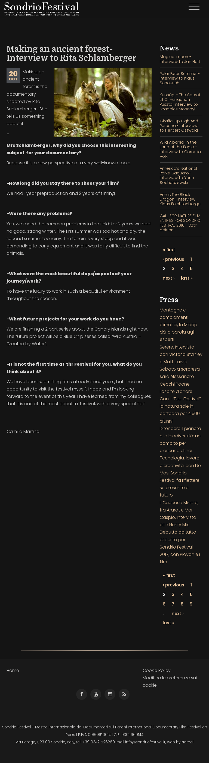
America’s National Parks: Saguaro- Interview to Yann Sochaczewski (178, 175)
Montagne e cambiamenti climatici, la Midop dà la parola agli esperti (178, 325)
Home (13, 670)
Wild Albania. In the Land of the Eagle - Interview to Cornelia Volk (180, 149)
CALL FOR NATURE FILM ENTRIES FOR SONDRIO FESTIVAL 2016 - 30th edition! (180, 223)
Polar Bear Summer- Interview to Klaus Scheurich (180, 78)
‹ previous (173, 259)
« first (169, 250)
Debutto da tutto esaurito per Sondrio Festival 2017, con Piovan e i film (180, 547)
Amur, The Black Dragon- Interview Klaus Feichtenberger (181, 199)
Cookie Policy (157, 670)
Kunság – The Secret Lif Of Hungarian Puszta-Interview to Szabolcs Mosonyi (180, 102)
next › (169, 278)
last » (187, 278)
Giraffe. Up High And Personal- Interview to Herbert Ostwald (179, 125)
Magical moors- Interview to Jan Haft (180, 59)
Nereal (187, 742)
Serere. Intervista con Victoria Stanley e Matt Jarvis (181, 354)
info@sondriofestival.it (145, 742)
